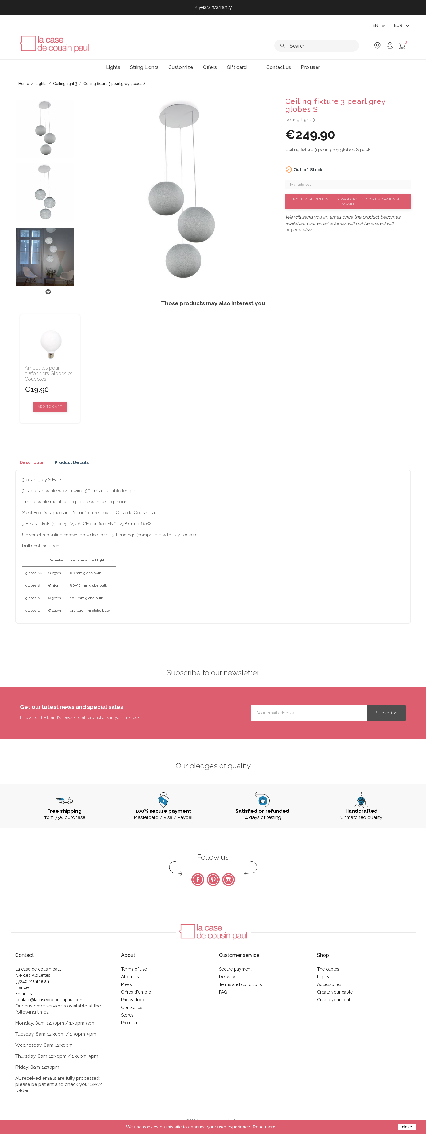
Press (126, 984)
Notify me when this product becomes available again (348, 201)
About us (130, 976)
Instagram (228, 879)
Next (48, 292)
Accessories (329, 984)
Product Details (72, 462)
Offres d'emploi (136, 992)
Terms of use (134, 969)
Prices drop (132, 999)
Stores (127, 1015)
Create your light (333, 999)
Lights (323, 976)
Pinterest (213, 879)
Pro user (129, 1022)
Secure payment (235, 969)
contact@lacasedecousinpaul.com (49, 999)
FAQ (223, 992)
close (407, 1126)
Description (32, 462)
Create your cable (335, 992)
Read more (264, 1126)
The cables (328, 969)
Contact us (131, 1007)
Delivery (227, 976)
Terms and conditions (240, 984)
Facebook (197, 879)
